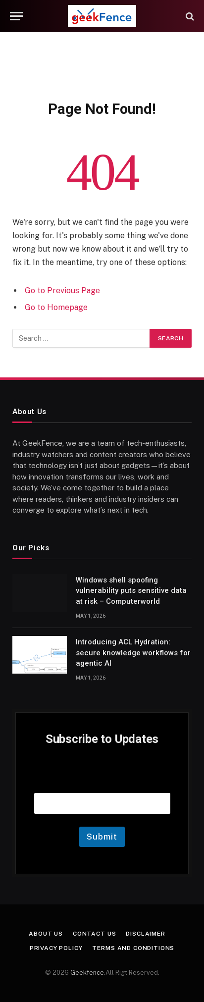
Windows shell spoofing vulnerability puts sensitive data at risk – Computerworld (131, 591)
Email (102, 780)
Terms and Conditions (133, 948)
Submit (102, 837)
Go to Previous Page (62, 290)
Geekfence (87, 972)
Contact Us (94, 933)
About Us (46, 933)
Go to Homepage (56, 307)
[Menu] (16, 16)
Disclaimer (145, 933)
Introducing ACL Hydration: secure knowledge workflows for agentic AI (133, 652)
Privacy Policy (56, 948)
